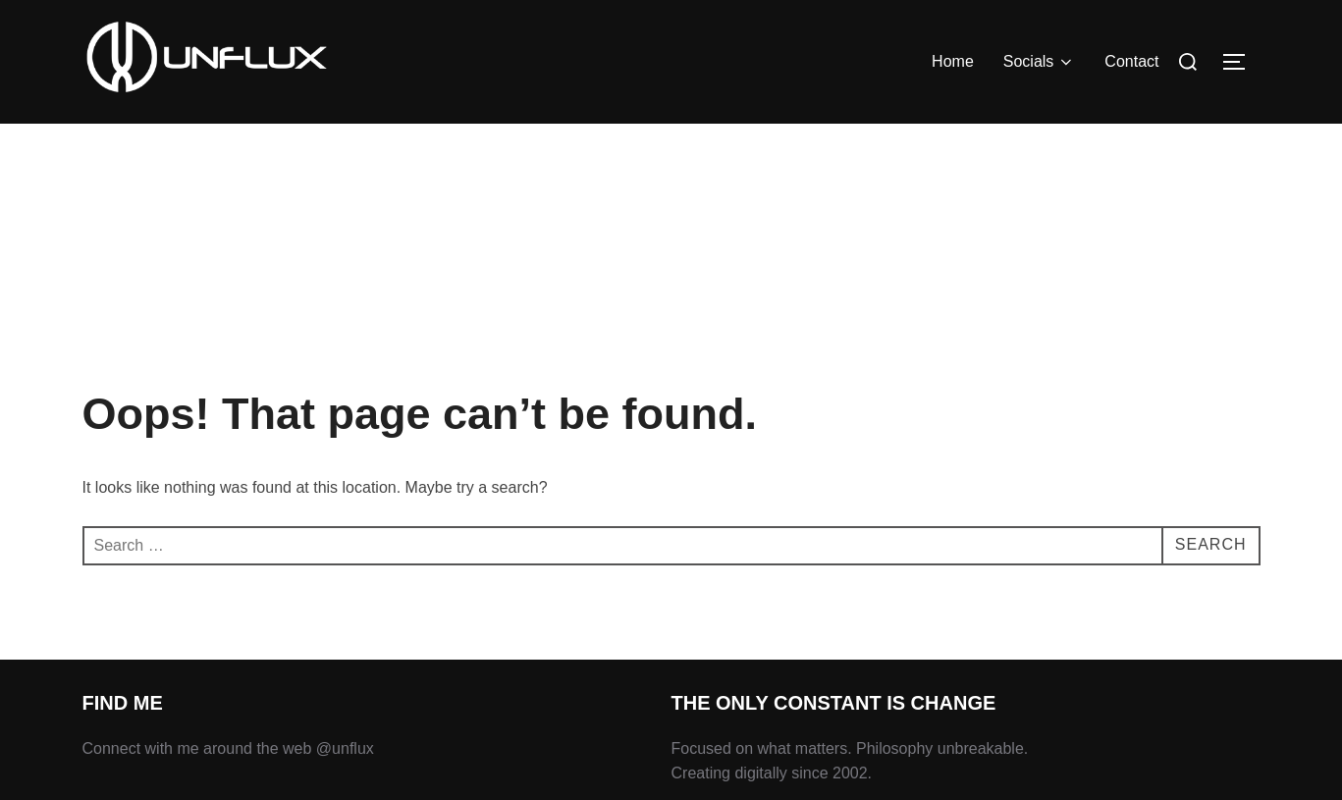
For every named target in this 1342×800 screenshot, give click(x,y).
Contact (1131, 61)
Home (953, 61)
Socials (1039, 62)
